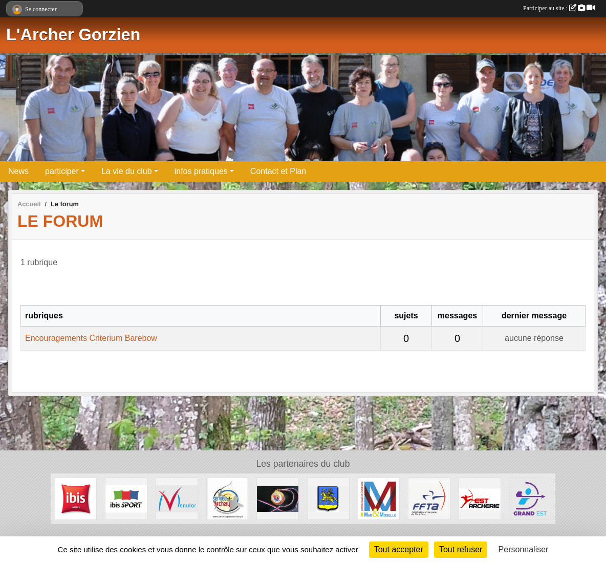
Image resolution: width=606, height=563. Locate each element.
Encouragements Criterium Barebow (91, 338)
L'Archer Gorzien (73, 35)
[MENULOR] (177, 498)
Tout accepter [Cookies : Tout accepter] (398, 549)
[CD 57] (277, 498)
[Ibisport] (126, 498)
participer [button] (62, 171)
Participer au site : (559, 8)
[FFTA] (429, 498)
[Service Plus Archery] (227, 498)
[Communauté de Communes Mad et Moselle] (379, 498)
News (18, 171)
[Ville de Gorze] (328, 498)
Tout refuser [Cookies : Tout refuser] (460, 549)
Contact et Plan (278, 171)
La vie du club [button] (126, 171)
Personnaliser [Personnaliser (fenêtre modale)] (524, 549)
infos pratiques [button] (201, 171)
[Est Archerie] (480, 498)
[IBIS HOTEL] (76, 498)
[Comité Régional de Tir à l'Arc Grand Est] (530, 498)
